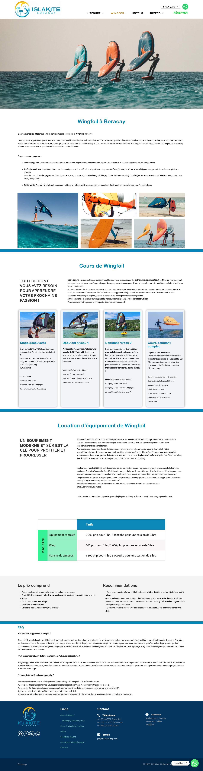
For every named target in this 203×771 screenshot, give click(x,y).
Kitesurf (95, 13)
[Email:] (98, 734)
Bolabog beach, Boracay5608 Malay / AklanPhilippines (156, 721)
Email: (106, 734)
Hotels (137, 13)
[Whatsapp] (195, 763)
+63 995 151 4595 (105, 722)
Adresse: (156, 714)
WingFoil (118, 13)
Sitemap (22, 764)
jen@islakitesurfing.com (107, 739)
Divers (157, 13)
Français (170, 7)
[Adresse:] (147, 714)
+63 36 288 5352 (104, 719)
